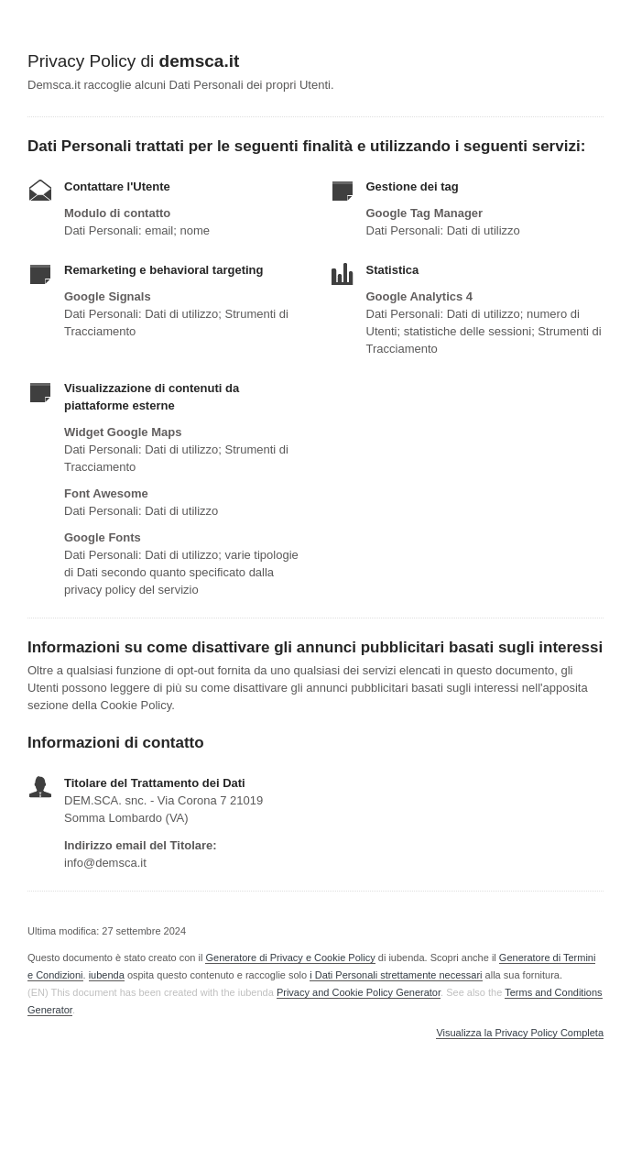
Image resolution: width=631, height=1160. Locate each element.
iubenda (107, 974)
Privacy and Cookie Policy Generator (359, 992)
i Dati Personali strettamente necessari (396, 974)
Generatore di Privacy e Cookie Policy (290, 957)
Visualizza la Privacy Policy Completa (520, 1033)
